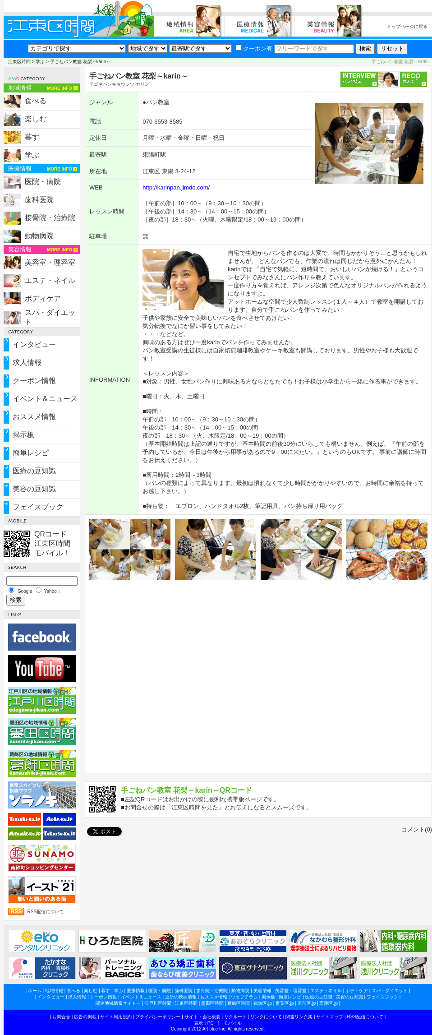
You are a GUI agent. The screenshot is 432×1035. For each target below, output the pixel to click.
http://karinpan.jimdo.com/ (176, 187)
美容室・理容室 (50, 262)
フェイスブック (38, 507)
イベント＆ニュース (45, 398)
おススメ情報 (34, 416)
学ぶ (40, 61)
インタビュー (34, 344)
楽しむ (35, 119)
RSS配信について (46, 911)
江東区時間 (19, 61)
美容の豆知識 (34, 489)
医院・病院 (43, 181)
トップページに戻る (407, 26)
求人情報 (27, 362)
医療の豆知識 (34, 471)
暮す (32, 137)
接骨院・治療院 (50, 218)
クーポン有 (254, 48)
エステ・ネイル (50, 280)
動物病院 (39, 236)
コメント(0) (416, 829)
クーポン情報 (34, 380)
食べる (35, 101)
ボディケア (43, 298)
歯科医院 (39, 199)
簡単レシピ (31, 453)
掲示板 (23, 435)
